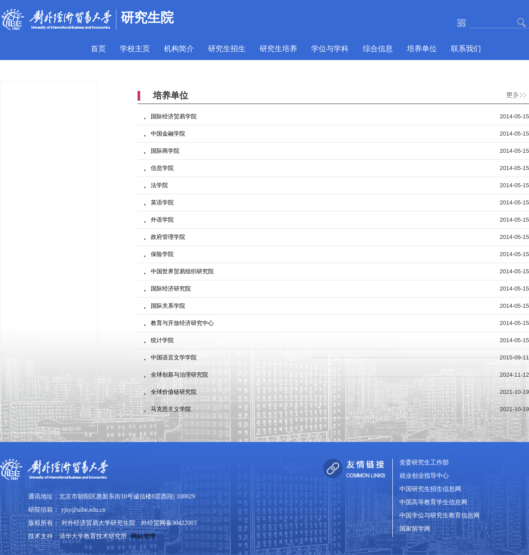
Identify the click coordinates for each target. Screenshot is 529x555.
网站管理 (143, 536)
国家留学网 (414, 529)
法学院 (159, 185)
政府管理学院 (168, 237)
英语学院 (162, 202)
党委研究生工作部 (424, 463)
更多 (514, 93)
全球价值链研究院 (174, 392)
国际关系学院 (168, 305)
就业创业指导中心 (424, 476)
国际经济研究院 (171, 288)
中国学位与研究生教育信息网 (439, 516)
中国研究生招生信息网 (430, 489)
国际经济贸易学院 (174, 116)
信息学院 (162, 168)
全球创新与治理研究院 (179, 374)
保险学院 (162, 254)
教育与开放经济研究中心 (182, 323)
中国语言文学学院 (174, 357)
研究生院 (147, 17)
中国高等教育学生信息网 (433, 502)
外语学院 (162, 219)
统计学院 (162, 340)
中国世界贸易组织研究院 (182, 271)
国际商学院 (165, 150)
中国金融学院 (168, 133)
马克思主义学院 (171, 409)
